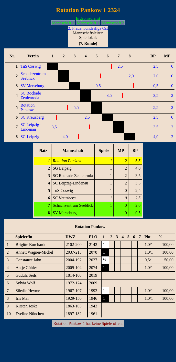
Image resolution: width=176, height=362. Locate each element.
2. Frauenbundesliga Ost (88, 28)
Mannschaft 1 (63, 23)
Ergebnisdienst (88, 18)
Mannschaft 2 (113, 23)
